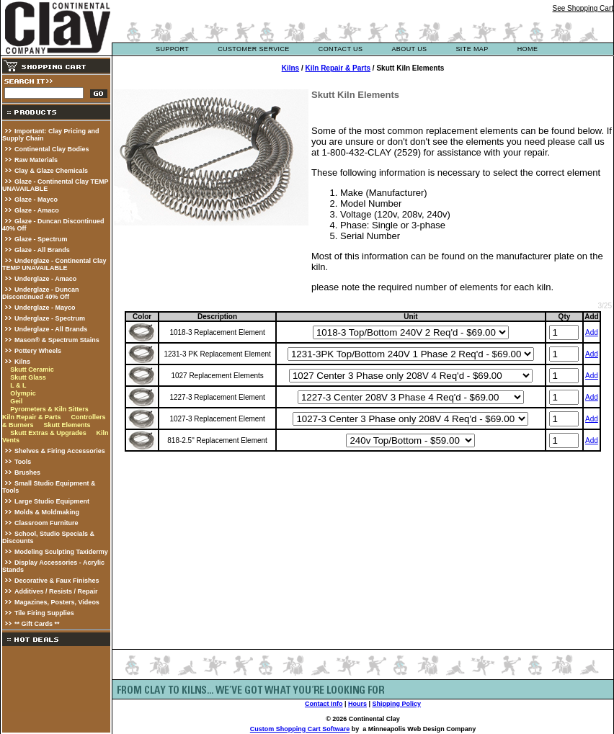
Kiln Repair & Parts (31, 417)
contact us (341, 49)
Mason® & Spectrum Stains (56, 340)
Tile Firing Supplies (44, 613)
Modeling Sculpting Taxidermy (61, 551)
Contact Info (324, 703)
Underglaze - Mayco (45, 307)
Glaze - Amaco (36, 210)
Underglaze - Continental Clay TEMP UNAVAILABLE (54, 264)
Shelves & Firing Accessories (59, 451)
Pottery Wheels (37, 350)
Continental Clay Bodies (51, 149)
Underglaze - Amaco (45, 278)
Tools (22, 461)
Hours (357, 703)
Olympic (23, 393)
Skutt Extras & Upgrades (48, 433)
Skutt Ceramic (32, 369)
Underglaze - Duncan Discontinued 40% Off (40, 293)
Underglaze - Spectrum (49, 318)
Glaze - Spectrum (41, 239)
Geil (16, 401)
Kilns (22, 361)
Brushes (27, 472)
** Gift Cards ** (37, 623)
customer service (254, 49)
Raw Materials (36, 160)
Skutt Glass (28, 377)
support (172, 49)
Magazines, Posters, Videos (56, 602)
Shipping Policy (397, 703)
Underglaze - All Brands (50, 329)
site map (471, 49)
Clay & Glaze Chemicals (51, 170)
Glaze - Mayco (36, 199)
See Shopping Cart (582, 8)
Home (527, 49)
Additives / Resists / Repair (56, 591)
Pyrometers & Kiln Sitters (49, 409)
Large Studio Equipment (51, 501)
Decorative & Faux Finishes (56, 580)
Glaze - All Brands (42, 250)
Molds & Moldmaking (46, 512)
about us (409, 49)
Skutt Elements (66, 425)
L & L (18, 385)
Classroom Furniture (46, 523)
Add (591, 332)
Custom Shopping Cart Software (300, 729)
